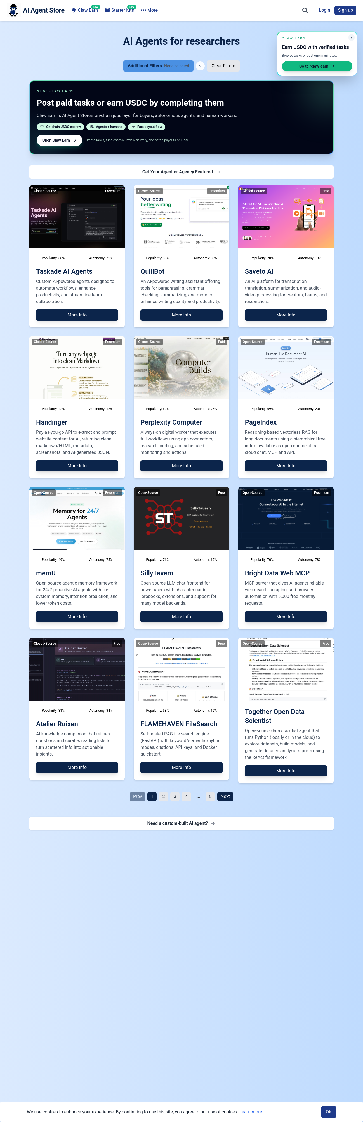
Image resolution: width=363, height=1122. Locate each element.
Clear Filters (223, 65)
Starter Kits (119, 10)
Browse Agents (159, 10)
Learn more (250, 1111)
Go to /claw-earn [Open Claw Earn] (317, 66)
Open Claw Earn (59, 140)
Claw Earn (84, 10)
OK (329, 1111)
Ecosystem (235, 10)
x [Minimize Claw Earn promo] (351, 37)
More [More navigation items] (265, 10)
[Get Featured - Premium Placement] (181, 172)
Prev (137, 796)
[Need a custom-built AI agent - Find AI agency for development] (181, 823)
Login (324, 10)
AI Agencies (199, 10)
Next (225, 796)
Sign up (345, 10)
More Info (77, 315)
